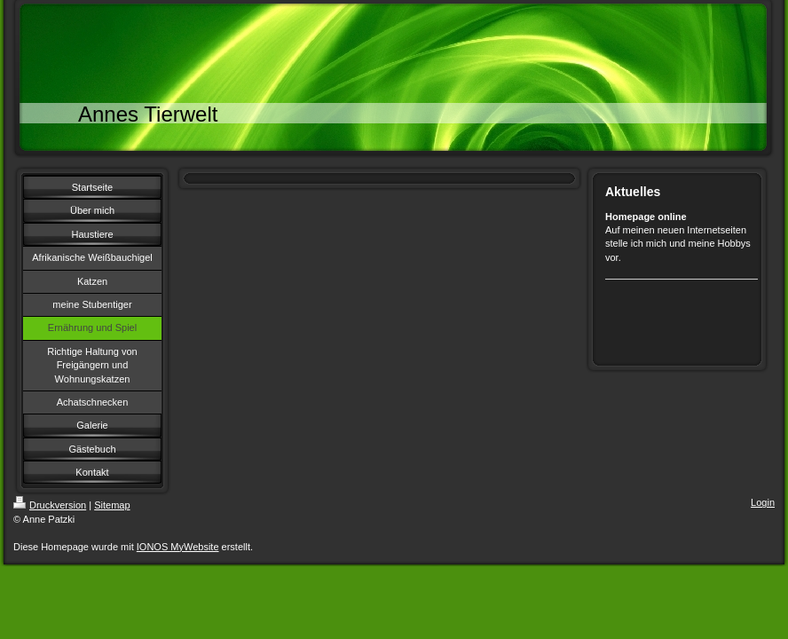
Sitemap (112, 505)
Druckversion (49, 505)
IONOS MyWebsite (178, 546)
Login (763, 502)
